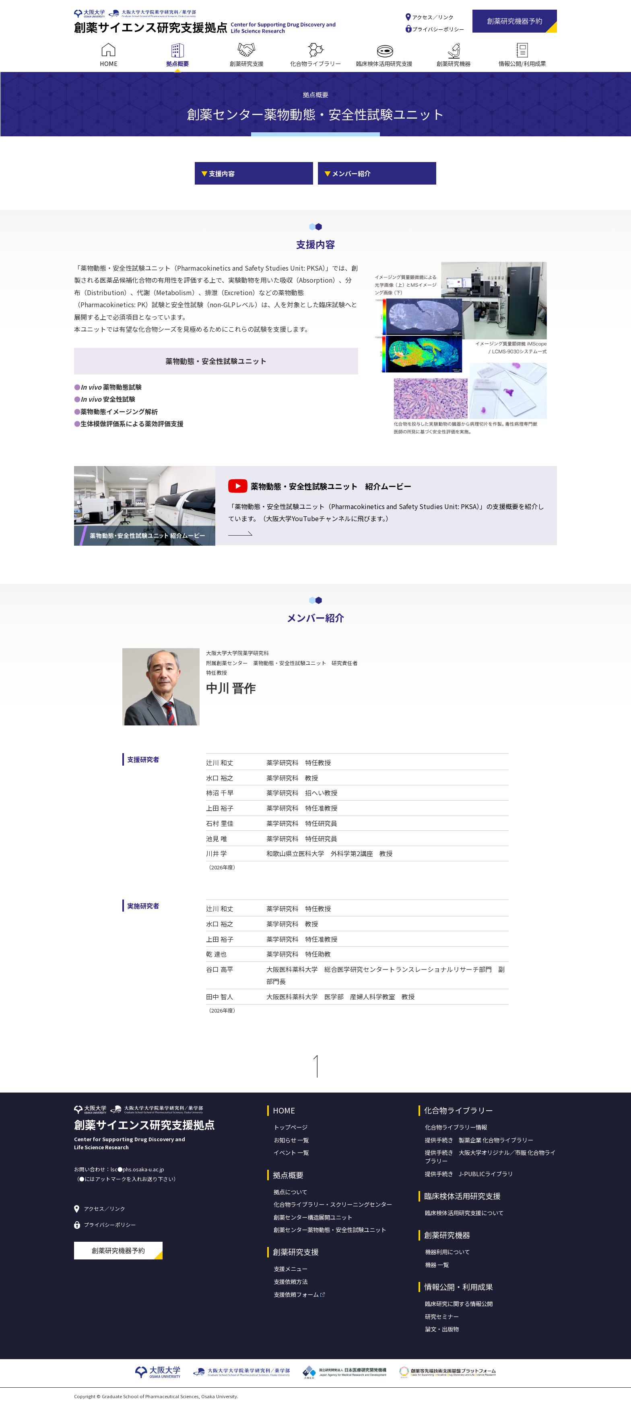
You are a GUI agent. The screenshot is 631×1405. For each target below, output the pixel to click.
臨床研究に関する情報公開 (459, 1303)
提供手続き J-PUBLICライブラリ (469, 1173)
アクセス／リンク (433, 17)
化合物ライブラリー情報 (456, 1127)
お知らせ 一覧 (291, 1140)
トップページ (290, 1127)
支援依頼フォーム (296, 1294)
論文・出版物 (442, 1329)
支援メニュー (290, 1268)
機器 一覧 (437, 1264)
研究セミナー (442, 1316)
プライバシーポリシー (438, 29)
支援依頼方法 (290, 1281)
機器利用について (447, 1251)
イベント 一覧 (291, 1152)
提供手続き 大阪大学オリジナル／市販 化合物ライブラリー (490, 1156)
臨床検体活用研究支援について (464, 1212)
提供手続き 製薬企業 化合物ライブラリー (479, 1140)
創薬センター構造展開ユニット (313, 1217)
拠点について (290, 1191)
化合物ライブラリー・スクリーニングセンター (333, 1204)
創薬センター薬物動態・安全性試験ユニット (330, 1229)
